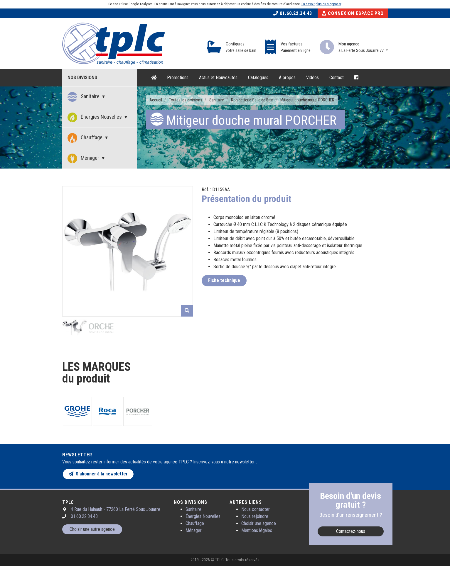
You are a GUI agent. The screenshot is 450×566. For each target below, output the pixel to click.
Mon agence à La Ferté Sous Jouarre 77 (361, 47)
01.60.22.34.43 (292, 13)
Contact (336, 77)
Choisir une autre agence (92, 529)
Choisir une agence (258, 523)
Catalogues (258, 77)
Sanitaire (84, 97)
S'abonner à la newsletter (98, 474)
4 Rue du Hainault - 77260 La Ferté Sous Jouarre (115, 509)
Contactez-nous (350, 531)
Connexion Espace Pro (353, 13)
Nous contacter (255, 509)
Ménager (84, 158)
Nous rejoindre (254, 516)
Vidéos (312, 77)
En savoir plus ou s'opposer (321, 4)
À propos (287, 77)
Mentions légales (256, 530)
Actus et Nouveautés (218, 77)
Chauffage (86, 138)
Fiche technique (224, 280)
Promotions (177, 77)
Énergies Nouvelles (95, 117)
